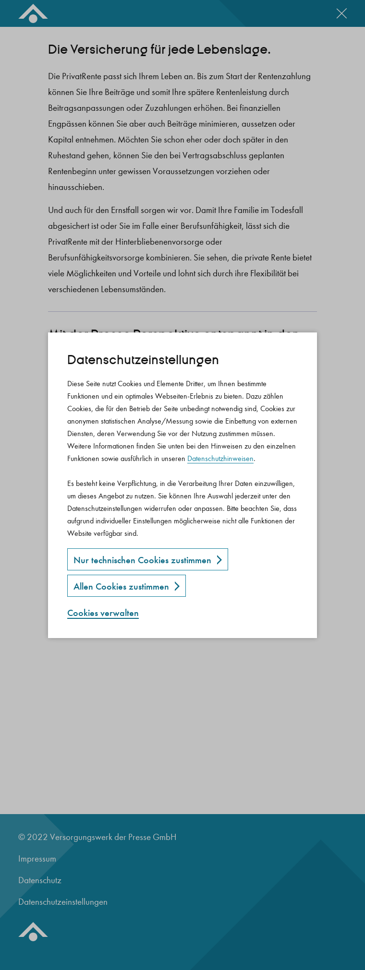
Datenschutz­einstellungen (143, 360)
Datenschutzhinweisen (220, 458)
